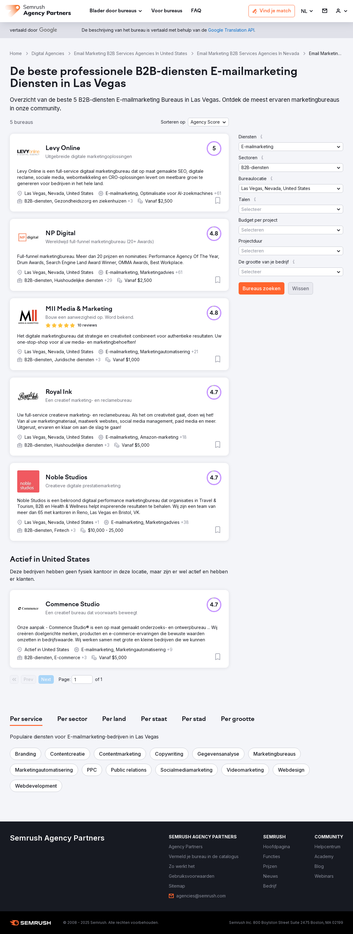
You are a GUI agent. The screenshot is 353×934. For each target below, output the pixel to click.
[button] (307, 11)
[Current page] (82, 679)
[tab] (26, 719)
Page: (64, 679)
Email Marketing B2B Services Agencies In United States (130, 53)
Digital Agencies (48, 53)
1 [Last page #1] (101, 679)
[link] (166, 11)
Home (16, 53)
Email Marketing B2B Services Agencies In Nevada (248, 53)
